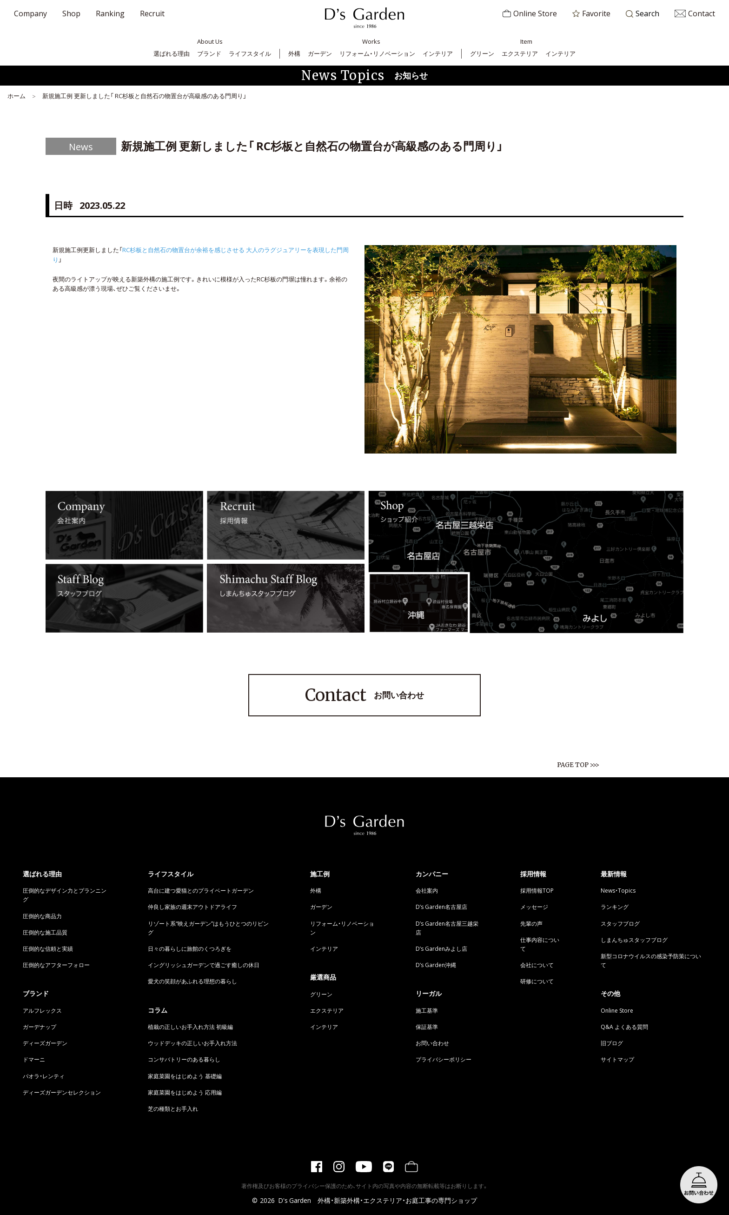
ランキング (615, 906)
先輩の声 (531, 923)
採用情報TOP (537, 890)
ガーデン (320, 53)
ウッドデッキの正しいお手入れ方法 (192, 1043)
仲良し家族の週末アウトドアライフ (192, 906)
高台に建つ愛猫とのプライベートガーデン (201, 890)
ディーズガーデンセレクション (62, 1092)
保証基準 (427, 1026)
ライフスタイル (250, 53)
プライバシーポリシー (443, 1059)
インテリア (438, 53)
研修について (537, 981)
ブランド (209, 53)
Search (642, 14)
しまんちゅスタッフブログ (634, 939)
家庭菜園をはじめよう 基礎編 (185, 1076)
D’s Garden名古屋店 (441, 906)
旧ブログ (612, 1043)
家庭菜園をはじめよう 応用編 (185, 1092)
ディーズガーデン (45, 1043)
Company (30, 13)
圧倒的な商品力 (42, 916)
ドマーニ (34, 1059)
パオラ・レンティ (44, 1076)
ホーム (16, 95)
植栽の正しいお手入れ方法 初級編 (190, 1026)
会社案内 (427, 890)
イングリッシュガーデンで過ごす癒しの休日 (203, 965)
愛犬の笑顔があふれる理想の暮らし (192, 981)
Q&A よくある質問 (624, 1026)
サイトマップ (617, 1059)
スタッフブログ (620, 923)
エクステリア (520, 53)
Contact (695, 13)
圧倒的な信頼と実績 (48, 948)
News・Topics (618, 890)
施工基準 (427, 1010)
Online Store (530, 13)
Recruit (152, 13)
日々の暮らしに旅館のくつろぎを (190, 948)
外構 (294, 53)
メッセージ (534, 906)
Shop (71, 13)
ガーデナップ (39, 1026)
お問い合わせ (364, 695)
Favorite (591, 13)
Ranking (110, 13)
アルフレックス (42, 1010)
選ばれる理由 (171, 53)
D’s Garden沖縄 (436, 965)
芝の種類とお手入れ (173, 1108)
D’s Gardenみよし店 (441, 948)
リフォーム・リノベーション (377, 53)
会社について (537, 965)
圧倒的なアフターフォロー (56, 965)
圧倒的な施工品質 (45, 932)
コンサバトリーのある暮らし (184, 1059)
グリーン (482, 53)
